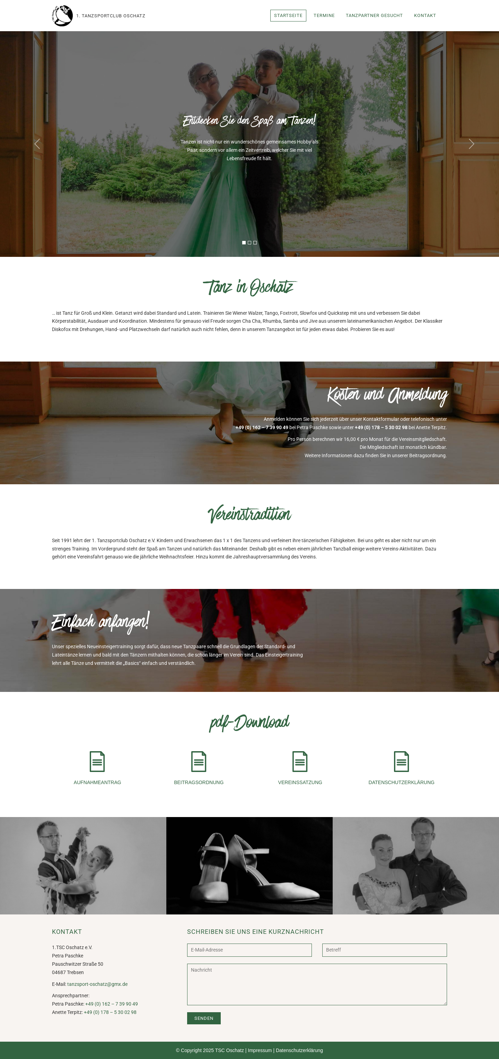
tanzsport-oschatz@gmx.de (97, 984)
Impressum (260, 1050)
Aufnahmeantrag (97, 768)
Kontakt (425, 15)
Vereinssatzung (300, 768)
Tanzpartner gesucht (374, 15)
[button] (37, 144)
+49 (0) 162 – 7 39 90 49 (262, 427)
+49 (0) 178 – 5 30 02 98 (381, 427)
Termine (324, 15)
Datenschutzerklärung (402, 768)
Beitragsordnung (199, 768)
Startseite (288, 15)
